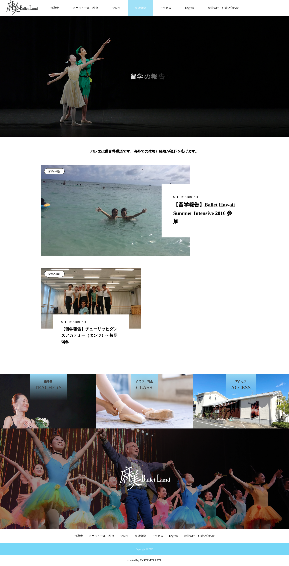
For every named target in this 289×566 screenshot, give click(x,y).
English (189, 7)
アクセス (165, 7)
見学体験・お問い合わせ (223, 7)
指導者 (54, 7)
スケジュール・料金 (85, 7)
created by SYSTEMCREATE (144, 560)
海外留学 (140, 7)
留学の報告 (54, 171)
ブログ (116, 7)
